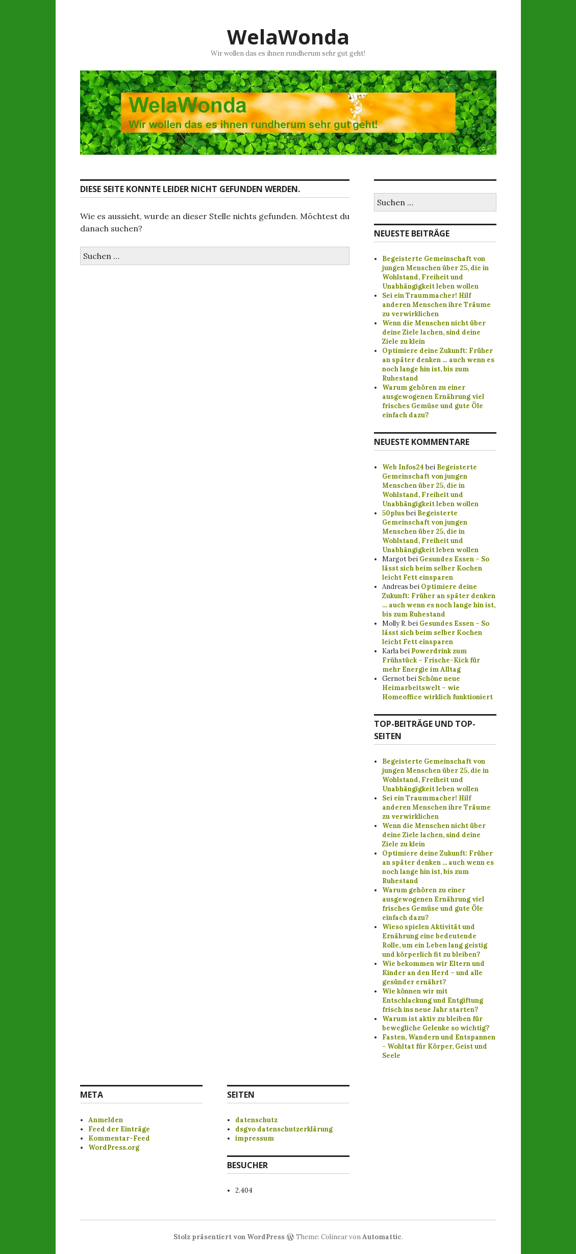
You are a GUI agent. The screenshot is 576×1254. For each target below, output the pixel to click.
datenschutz (256, 1120)
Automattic (382, 1237)
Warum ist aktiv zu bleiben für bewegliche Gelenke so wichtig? (435, 1023)
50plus (393, 513)
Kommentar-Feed (119, 1138)
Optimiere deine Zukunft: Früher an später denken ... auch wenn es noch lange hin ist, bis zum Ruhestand (438, 867)
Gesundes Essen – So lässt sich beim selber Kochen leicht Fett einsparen (435, 568)
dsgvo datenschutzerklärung (284, 1129)
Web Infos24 (403, 467)
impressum (254, 1138)
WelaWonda (288, 36)
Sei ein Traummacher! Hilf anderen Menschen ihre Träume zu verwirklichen (436, 304)
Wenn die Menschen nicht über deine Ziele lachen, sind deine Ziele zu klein (434, 332)
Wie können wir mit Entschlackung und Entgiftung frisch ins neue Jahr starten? (432, 1000)
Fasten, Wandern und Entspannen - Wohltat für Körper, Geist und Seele (438, 1046)
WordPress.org (113, 1147)
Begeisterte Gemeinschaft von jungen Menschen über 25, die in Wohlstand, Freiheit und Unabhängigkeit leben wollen (435, 272)
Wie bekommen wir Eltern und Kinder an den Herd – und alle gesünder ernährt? (433, 972)
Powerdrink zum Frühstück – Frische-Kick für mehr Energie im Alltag (431, 660)
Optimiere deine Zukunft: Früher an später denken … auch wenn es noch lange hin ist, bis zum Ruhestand (438, 364)
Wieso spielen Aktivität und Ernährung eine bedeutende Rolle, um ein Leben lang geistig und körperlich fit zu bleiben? (434, 940)
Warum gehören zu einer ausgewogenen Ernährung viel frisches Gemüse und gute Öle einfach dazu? (433, 401)
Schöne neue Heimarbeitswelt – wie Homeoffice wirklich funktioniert (437, 687)
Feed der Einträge (119, 1129)
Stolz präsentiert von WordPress (229, 1237)
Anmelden (105, 1120)
